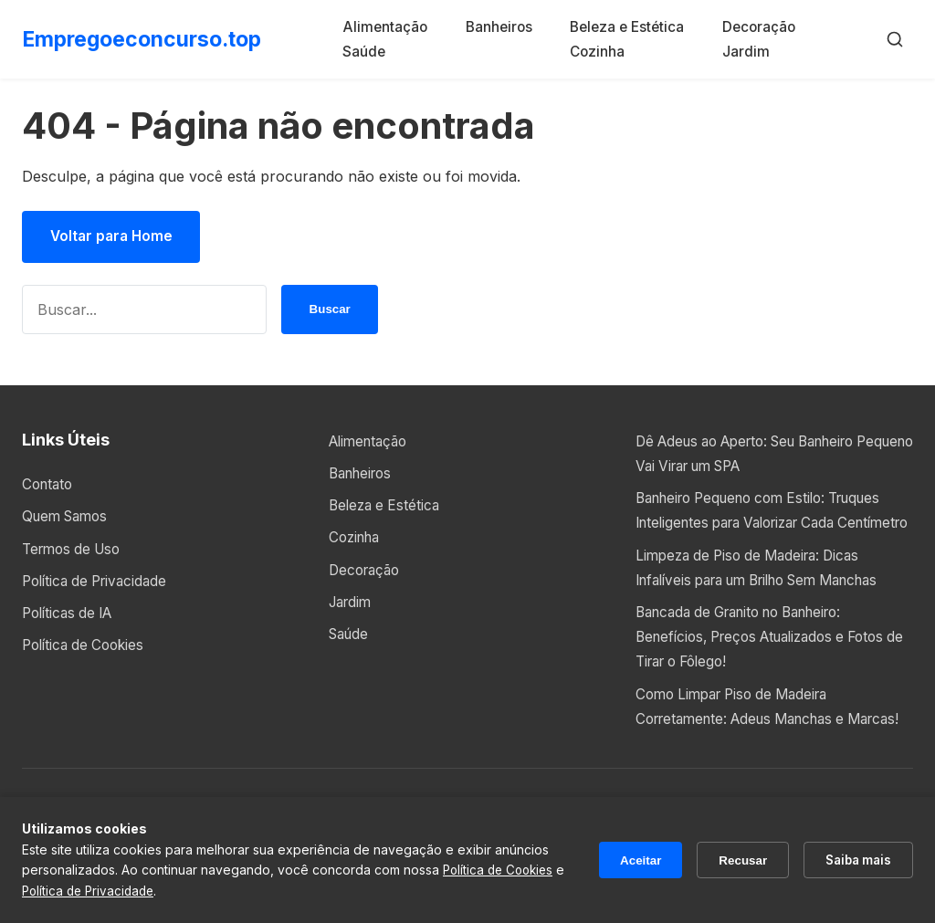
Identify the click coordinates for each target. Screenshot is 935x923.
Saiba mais (854, 859)
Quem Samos (68, 518)
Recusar (734, 860)
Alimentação (399, 26)
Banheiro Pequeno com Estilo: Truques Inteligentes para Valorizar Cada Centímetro (771, 525)
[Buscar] (895, 39)
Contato (49, 486)
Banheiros (506, 26)
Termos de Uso (75, 550)
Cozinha (599, 51)
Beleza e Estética (630, 26)
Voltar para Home (114, 237)
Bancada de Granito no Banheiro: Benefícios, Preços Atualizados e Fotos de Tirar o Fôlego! (771, 663)
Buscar (331, 311)
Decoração (758, 26)
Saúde (377, 51)
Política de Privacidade (99, 582)
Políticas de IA (71, 615)
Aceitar (626, 860)
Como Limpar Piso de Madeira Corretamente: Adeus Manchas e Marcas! (750, 745)
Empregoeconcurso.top (148, 39)
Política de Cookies (87, 647)
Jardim (743, 51)
